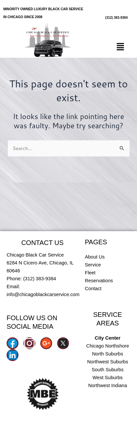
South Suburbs (107, 369)
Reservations (99, 280)
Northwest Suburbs (107, 361)
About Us (95, 256)
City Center (107, 338)
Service (93, 264)
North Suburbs (107, 353)
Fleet (90, 272)
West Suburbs (107, 377)
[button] (120, 47)
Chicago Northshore (107, 346)
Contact (93, 288)
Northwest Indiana (107, 385)
